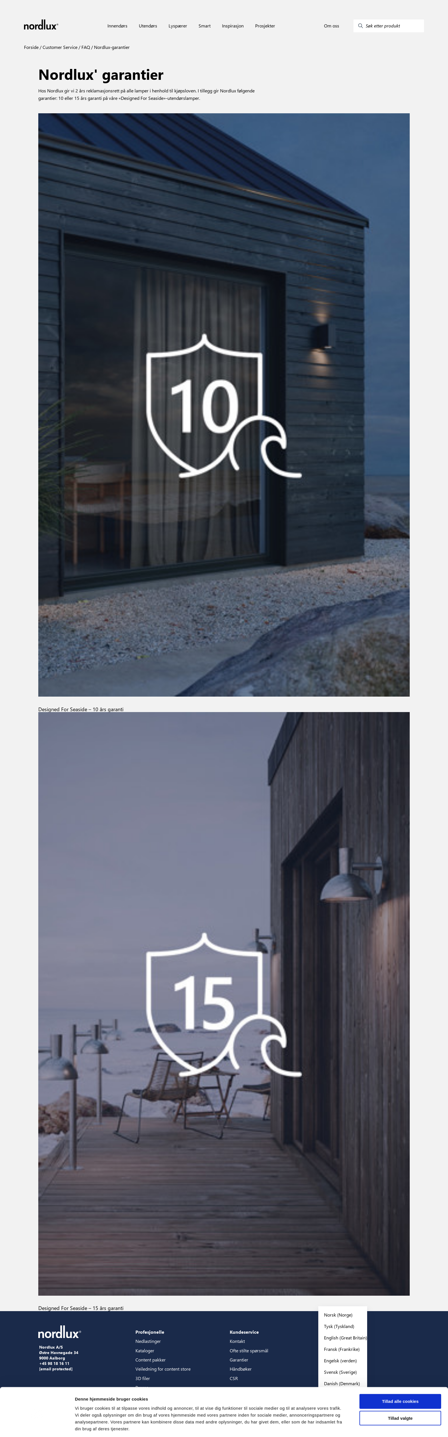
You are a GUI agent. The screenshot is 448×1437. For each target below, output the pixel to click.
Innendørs (117, 25)
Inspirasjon (233, 25)
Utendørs (148, 25)
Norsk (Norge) (338, 1315)
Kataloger (144, 1350)
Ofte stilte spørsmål (249, 1350)
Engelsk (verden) (340, 1360)
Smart (205, 25)
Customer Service (59, 47)
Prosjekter (265, 25)
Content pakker (150, 1360)
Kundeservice (244, 1332)
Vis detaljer (297, 1425)
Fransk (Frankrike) (342, 1349)
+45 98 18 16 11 (54, 1363)
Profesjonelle (149, 1332)
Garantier (239, 1360)
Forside (31, 47)
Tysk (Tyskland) (339, 1326)
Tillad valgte (400, 1396)
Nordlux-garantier (111, 47)
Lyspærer (178, 25)
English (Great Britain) (345, 1338)
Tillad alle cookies (400, 1379)
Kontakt (237, 1341)
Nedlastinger (148, 1341)
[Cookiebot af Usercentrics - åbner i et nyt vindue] (37, 1426)
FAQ (85, 47)
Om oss (331, 25)
